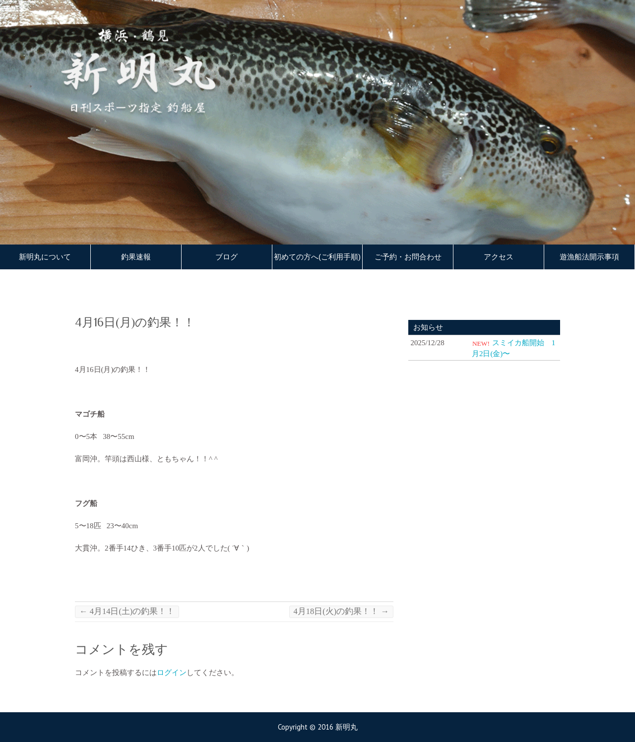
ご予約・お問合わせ (408, 257)
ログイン (172, 673)
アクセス (498, 257)
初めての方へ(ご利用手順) (317, 257)
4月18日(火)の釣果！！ (341, 611)
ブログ (226, 257)
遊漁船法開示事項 (589, 257)
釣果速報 (136, 257)
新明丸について (45, 257)
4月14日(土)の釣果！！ (127, 611)
